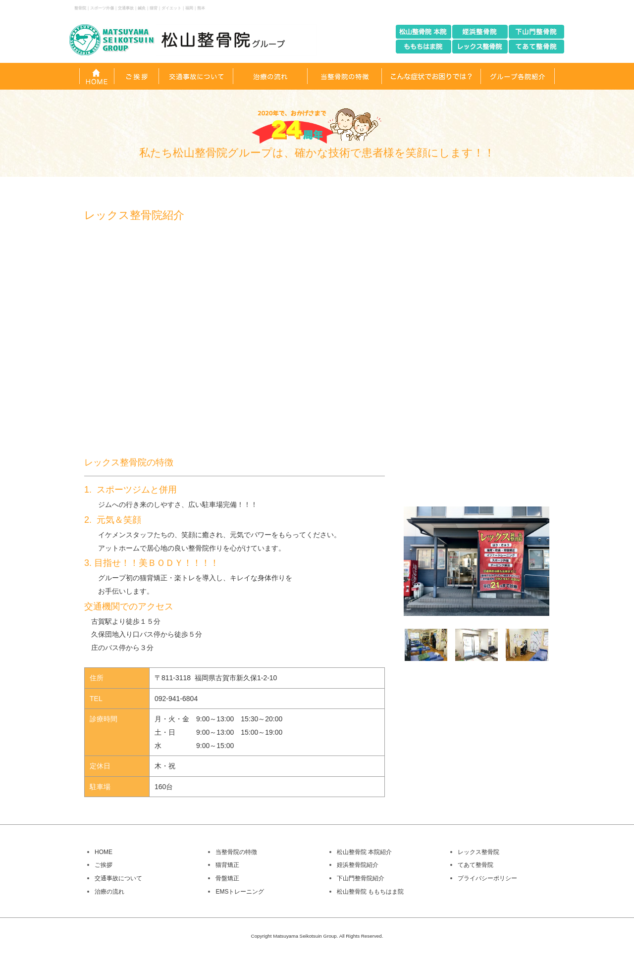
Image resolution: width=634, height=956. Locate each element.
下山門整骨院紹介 (360, 878)
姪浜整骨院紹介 (357, 864)
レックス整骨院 (478, 852)
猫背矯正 (227, 864)
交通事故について (118, 878)
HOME (103, 852)
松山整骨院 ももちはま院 (370, 891)
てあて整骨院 (475, 864)
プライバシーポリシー (487, 878)
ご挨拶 (103, 864)
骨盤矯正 (227, 878)
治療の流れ (109, 891)
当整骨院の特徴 (236, 852)
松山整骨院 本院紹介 (364, 852)
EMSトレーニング (239, 891)
